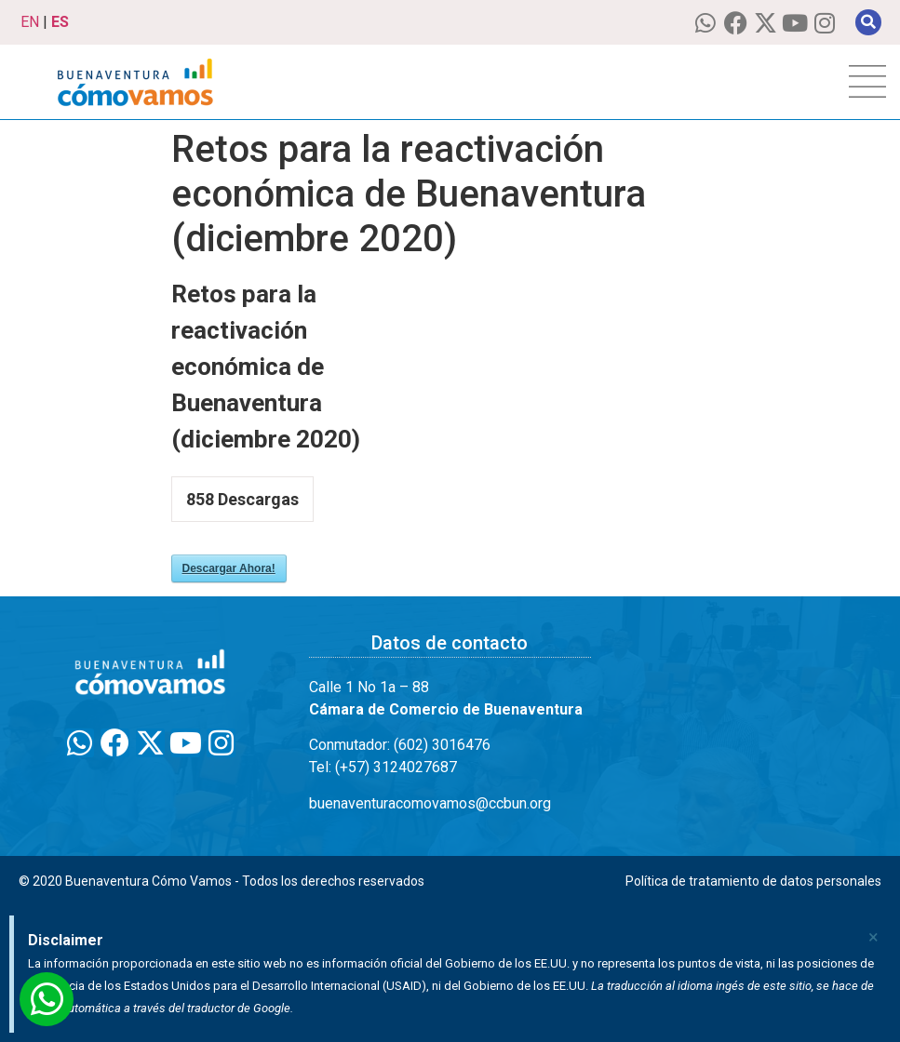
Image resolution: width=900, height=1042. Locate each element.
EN (29, 22)
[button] (868, 22)
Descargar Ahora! (228, 568)
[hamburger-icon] (867, 82)
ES (60, 22)
